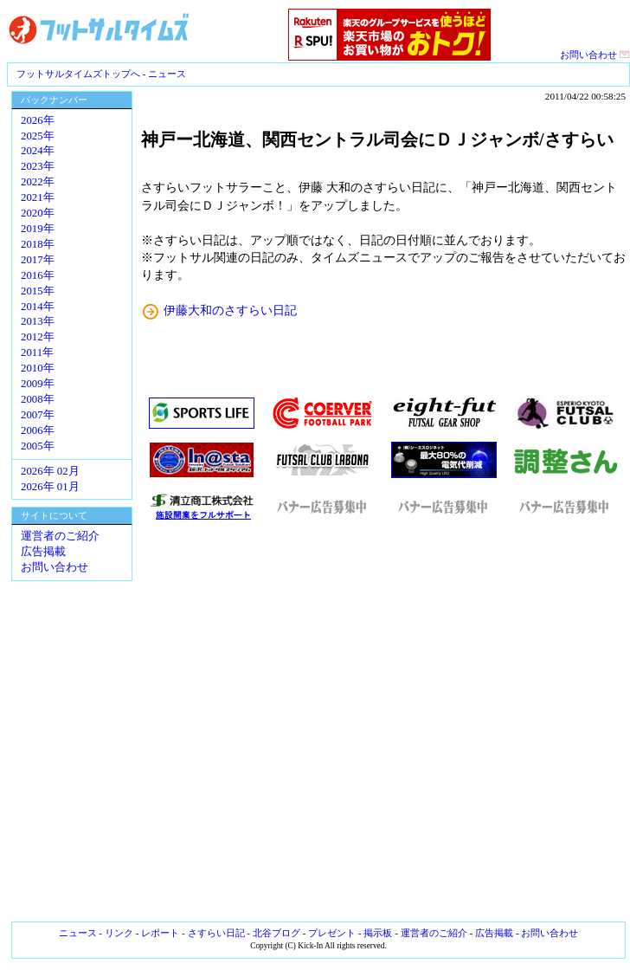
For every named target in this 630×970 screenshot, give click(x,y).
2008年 (38, 399)
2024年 (38, 151)
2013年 (38, 321)
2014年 (38, 307)
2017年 (38, 260)
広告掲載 (43, 552)
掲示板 (377, 933)
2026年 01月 (50, 487)
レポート (160, 933)
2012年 (38, 337)
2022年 (38, 182)
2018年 (38, 244)
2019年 (38, 229)
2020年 (38, 213)
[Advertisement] (383, 721)
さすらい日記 (216, 933)
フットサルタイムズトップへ (78, 73)
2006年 (38, 430)
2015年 (38, 291)
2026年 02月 (50, 471)
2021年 (38, 197)
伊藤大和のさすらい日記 (230, 310)
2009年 (38, 384)
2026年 (38, 120)
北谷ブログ (276, 933)
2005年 (38, 446)
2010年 (38, 368)
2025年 (38, 136)
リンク (119, 933)
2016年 (38, 275)
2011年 (37, 352)
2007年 (38, 415)
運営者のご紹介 (60, 536)
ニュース (167, 73)
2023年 (38, 166)
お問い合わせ (595, 54)
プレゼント (332, 933)
